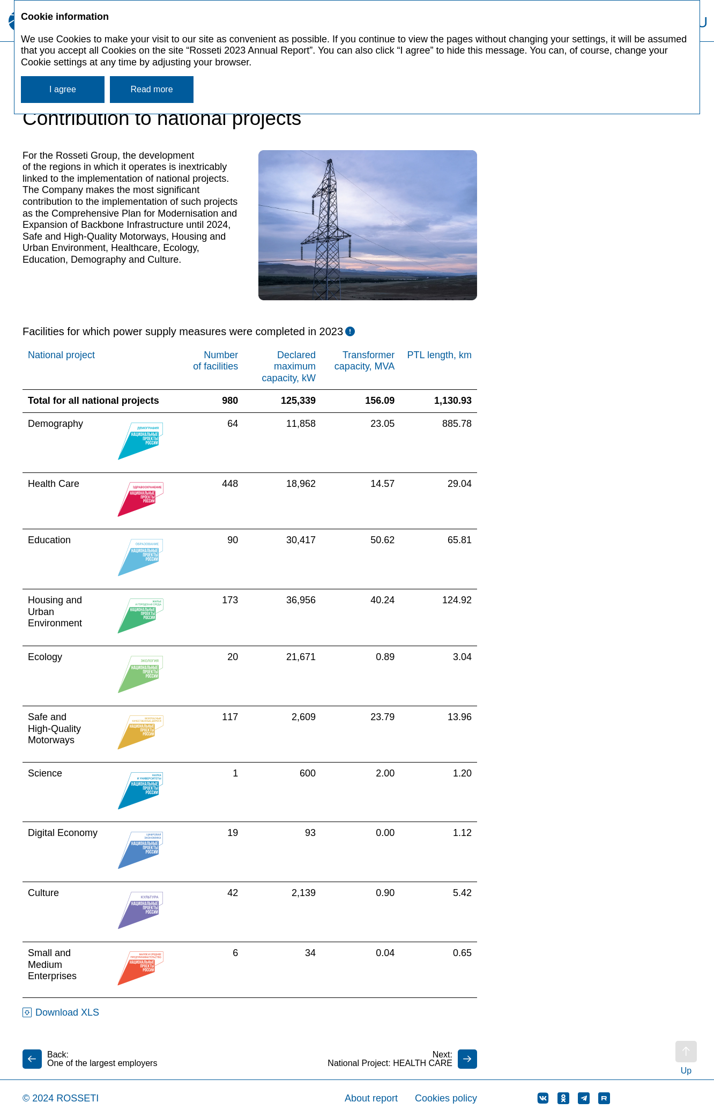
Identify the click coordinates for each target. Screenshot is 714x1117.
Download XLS (67, 1012)
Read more (151, 89)
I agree (62, 89)
